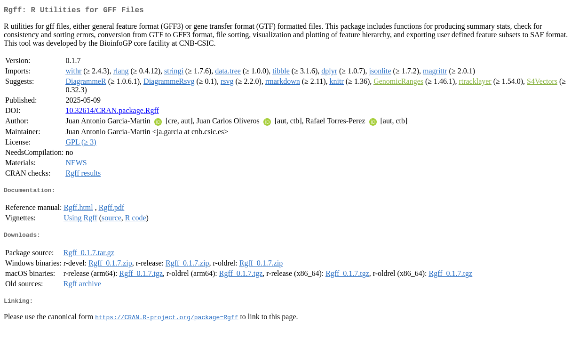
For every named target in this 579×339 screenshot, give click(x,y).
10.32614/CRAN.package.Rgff (112, 112)
